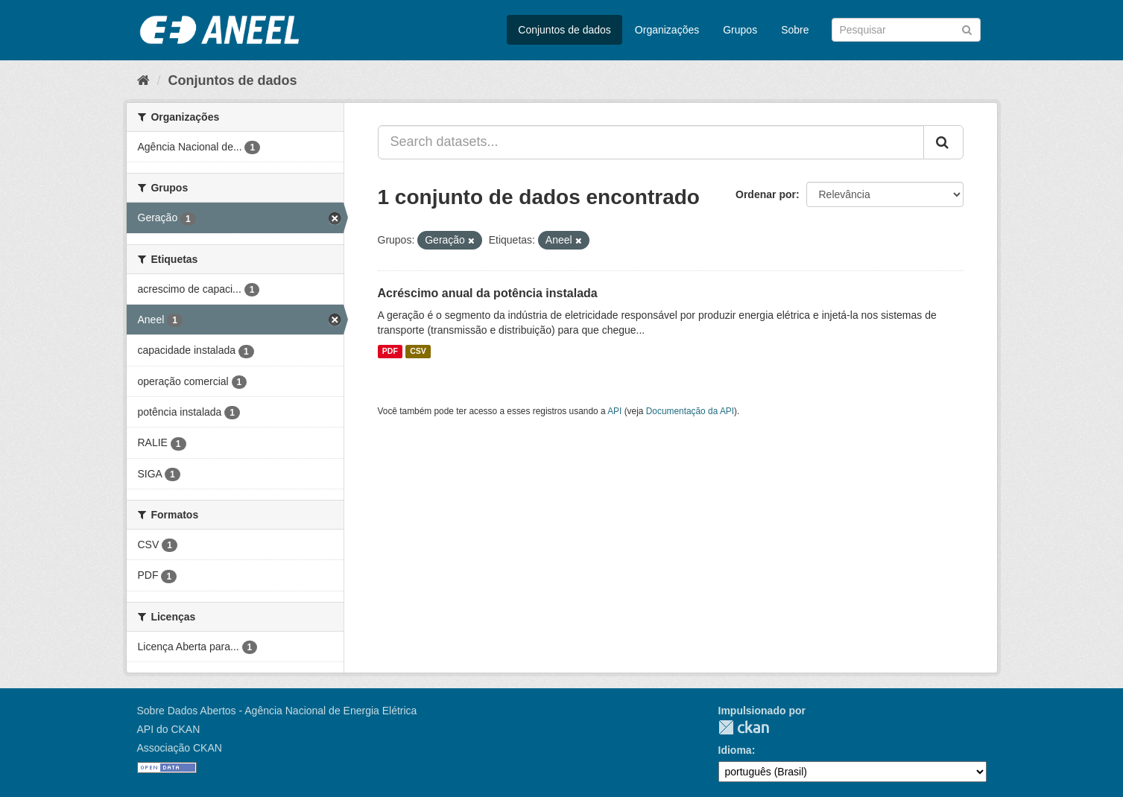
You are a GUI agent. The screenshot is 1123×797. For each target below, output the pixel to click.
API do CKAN (168, 729)
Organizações (667, 30)
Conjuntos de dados (564, 30)
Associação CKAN (179, 748)
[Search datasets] (906, 30)
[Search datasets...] (651, 142)
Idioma (735, 750)
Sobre (795, 30)
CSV (418, 351)
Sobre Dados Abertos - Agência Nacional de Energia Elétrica (277, 711)
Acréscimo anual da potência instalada (488, 293)
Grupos (740, 30)
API (614, 411)
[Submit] (967, 28)
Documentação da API (690, 411)
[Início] (143, 80)
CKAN (743, 727)
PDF (390, 351)
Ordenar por (766, 194)
